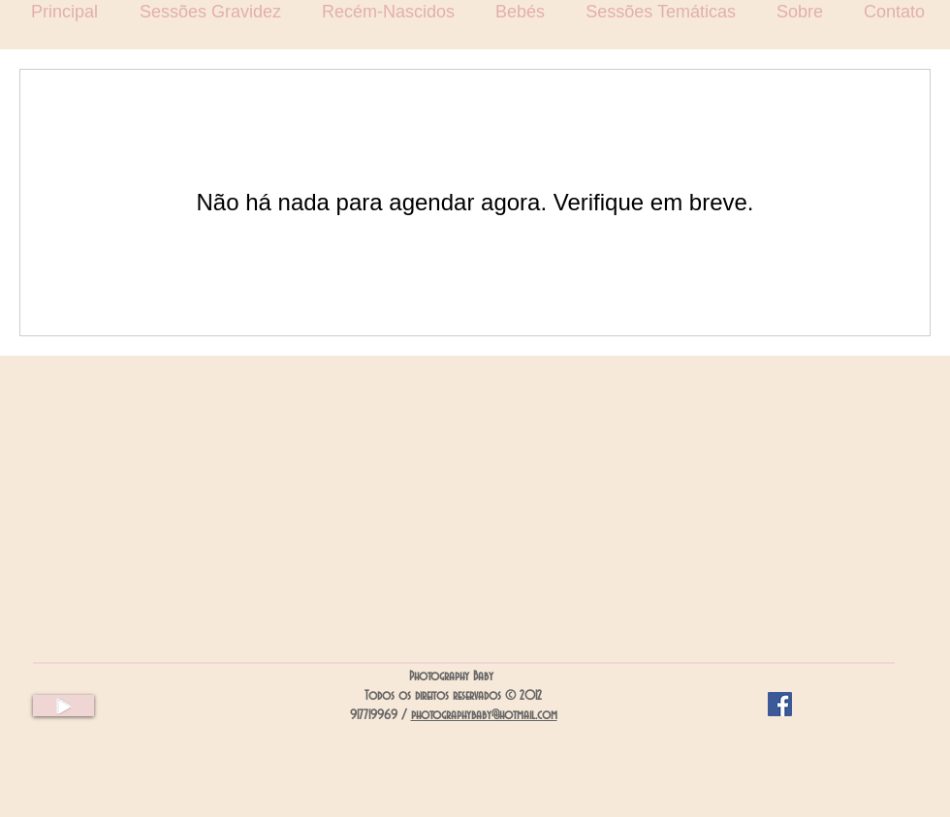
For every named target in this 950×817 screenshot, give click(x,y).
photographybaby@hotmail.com (484, 715)
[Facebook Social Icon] (780, 704)
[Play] (63, 705)
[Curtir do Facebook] (836, 704)
